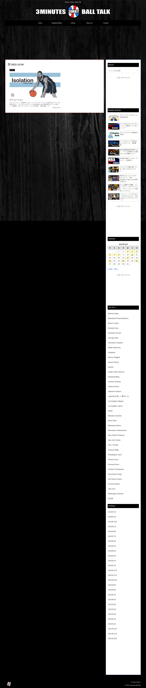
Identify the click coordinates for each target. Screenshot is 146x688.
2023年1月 (112, 565)
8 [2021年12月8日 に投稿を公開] (118, 255)
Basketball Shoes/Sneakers (118, 318)
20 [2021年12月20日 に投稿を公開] (110, 261)
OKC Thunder (113, 445)
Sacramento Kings (115, 474)
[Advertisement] (73, 44)
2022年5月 (112, 604)
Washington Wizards (115, 494)
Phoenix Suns (113, 459)
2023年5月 (112, 546)
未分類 (110, 498)
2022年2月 (112, 619)
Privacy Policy (136, 682)
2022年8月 (112, 590)
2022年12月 (112, 570)
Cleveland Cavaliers (115, 343)
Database (111, 352)
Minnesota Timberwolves (117, 430)
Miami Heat (112, 421)
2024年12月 (112, 522)
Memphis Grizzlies (115, 416)
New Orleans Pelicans (116, 435)
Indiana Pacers (113, 386)
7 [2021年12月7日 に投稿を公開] (114, 255)
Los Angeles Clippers (116, 401)
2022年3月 (112, 614)
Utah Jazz (111, 489)
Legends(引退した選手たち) (118, 396)
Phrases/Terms (113, 464)
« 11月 (110, 269)
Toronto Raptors (114, 484)
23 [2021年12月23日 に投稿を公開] (123, 261)
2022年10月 (112, 580)
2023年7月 (112, 536)
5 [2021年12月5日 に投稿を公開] (136, 252)
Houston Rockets (114, 382)
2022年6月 (112, 600)
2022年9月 (112, 585)
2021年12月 (112, 629)
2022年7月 (112, 595)
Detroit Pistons (113, 362)
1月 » (116, 269)
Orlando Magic (113, 450)
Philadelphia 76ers (115, 455)
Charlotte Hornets (114, 333)
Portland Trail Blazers (116, 469)
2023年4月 (112, 551)
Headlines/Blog (113, 377)
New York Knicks (114, 440)
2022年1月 (112, 624)
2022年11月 (112, 575)
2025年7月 (112, 512)
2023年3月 (112, 556)
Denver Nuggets (114, 357)
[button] (137, 71)
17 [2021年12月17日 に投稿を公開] (128, 258)
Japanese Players (114, 391)
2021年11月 (112, 634)
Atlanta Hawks (113, 313)
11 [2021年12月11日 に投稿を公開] (132, 255)
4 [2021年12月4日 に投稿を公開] (132, 252)
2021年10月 (112, 638)
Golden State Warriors (116, 372)
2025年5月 (112, 517)
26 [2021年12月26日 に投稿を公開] (137, 261)
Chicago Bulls (113, 338)
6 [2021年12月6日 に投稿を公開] (109, 255)
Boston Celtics (113, 323)
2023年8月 (112, 531)
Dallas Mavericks (114, 348)
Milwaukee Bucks (114, 425)
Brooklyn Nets (113, 328)
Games (110, 367)
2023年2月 (112, 561)
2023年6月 (112, 541)
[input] (123, 71)
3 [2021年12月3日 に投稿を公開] (127, 252)
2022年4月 (112, 609)
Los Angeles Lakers (115, 406)
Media (110, 411)
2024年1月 (112, 527)
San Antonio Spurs (115, 479)
